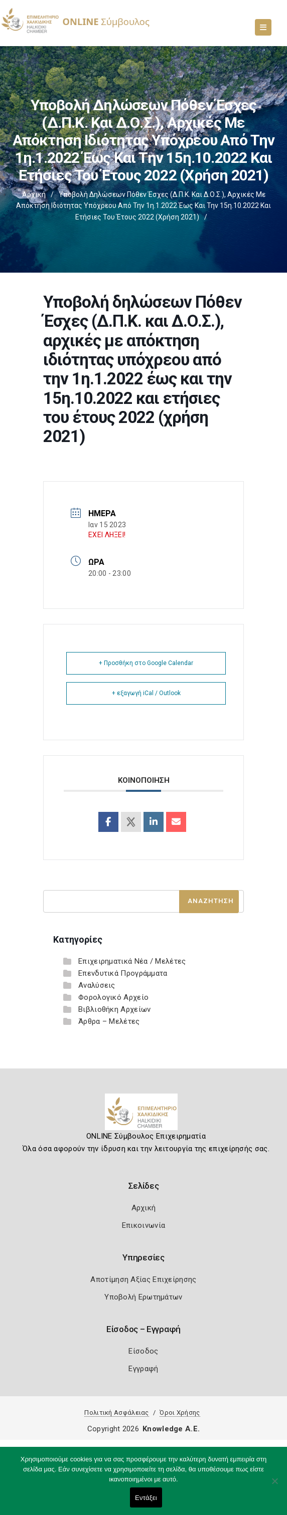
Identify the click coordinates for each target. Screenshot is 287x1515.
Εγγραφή (143, 1368)
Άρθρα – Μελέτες (109, 1021)
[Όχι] (274, 1486)
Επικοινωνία (143, 1225)
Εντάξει (146, 1497)
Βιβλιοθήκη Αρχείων (114, 1009)
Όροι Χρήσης (180, 1412)
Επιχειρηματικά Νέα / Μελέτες (132, 961)
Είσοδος (143, 1351)
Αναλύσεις (96, 985)
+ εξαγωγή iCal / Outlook (146, 693)
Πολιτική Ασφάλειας (116, 1412)
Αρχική (34, 194)
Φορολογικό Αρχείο (113, 997)
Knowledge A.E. (171, 1428)
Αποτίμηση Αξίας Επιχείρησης (143, 1279)
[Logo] (144, 1115)
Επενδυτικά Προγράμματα (123, 973)
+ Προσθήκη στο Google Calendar (146, 663)
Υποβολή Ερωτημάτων (143, 1297)
